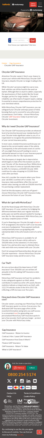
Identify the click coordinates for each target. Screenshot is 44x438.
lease (37, 222)
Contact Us (11, 393)
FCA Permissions (31, 403)
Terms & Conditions (32, 393)
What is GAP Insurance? (11, 349)
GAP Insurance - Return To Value (15, 346)
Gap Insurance (15, 63)
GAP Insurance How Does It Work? (16, 339)
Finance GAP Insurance (11, 343)
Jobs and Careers (31, 406)
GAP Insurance (14, 117)
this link (20, 434)
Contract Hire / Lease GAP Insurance (17, 336)
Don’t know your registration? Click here (22, 45)
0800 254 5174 (22, 374)
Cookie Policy (29, 396)
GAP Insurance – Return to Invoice (15, 333)
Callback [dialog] (32, 368)
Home (4, 63)
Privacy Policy (29, 400)
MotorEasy (36, 10)
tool (15, 313)
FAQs (9, 396)
